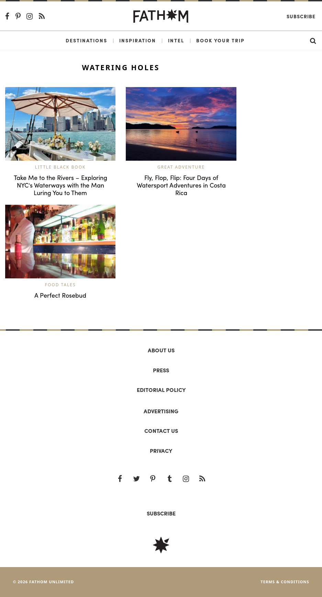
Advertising (161, 411)
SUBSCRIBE (161, 513)
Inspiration (137, 40)
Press (161, 370)
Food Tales (60, 285)
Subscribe (301, 16)
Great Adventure (181, 167)
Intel (176, 40)
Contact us (161, 431)
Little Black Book (60, 167)
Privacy (161, 451)
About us (161, 350)
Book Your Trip (220, 40)
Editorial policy (161, 390)
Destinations (86, 40)
